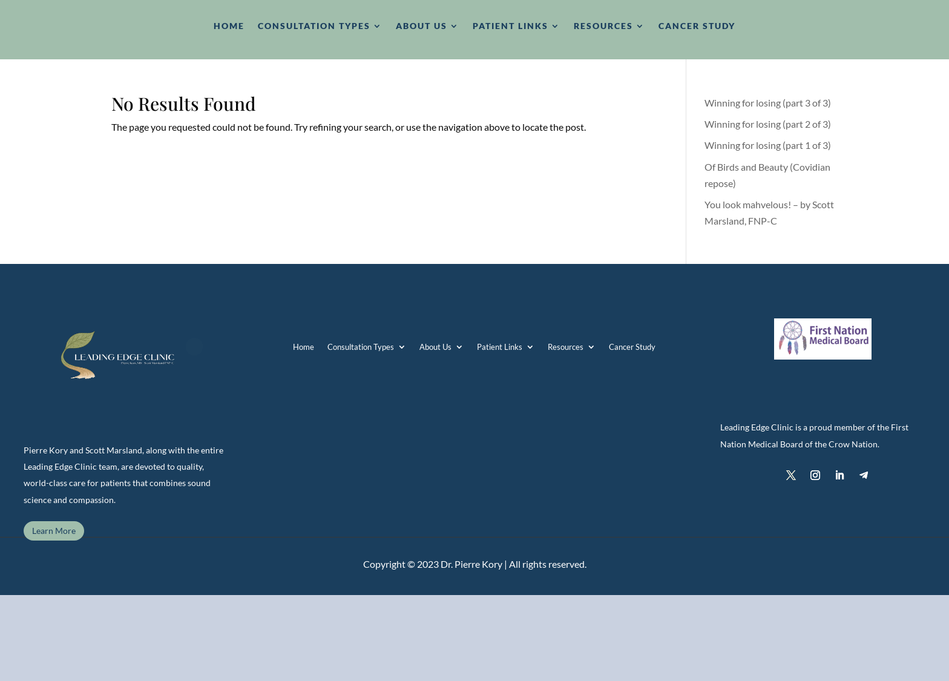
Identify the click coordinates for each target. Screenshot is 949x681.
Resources (565, 347)
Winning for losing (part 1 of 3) (767, 145)
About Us (435, 347)
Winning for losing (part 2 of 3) (767, 124)
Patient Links (499, 347)
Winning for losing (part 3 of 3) (767, 102)
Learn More (54, 530)
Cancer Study (632, 347)
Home (303, 347)
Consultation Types (360, 347)
